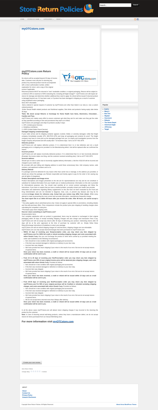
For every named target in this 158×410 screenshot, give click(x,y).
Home (22, 19)
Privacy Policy (27, 395)
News (58, 19)
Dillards (107, 120)
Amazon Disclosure (29, 397)
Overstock (108, 118)
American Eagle (110, 125)
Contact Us (26, 393)
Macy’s (106, 111)
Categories (48, 19)
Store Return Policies (57, 8)
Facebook (138, 19)
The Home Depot (110, 122)
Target (106, 129)
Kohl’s (106, 109)
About (24, 391)
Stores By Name (33, 19)
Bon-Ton (107, 114)
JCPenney (108, 127)
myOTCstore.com (33, 28)
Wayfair (107, 116)
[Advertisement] (60, 50)
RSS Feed (135, 19)
